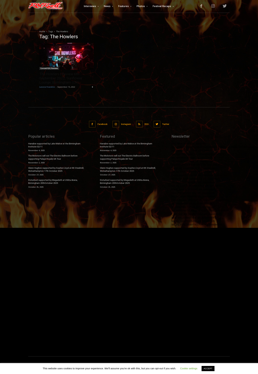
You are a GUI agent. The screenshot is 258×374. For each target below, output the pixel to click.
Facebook (103, 124)
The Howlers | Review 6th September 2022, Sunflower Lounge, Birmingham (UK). (60, 78)
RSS (147, 124)
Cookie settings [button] (189, 368)
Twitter (165, 124)
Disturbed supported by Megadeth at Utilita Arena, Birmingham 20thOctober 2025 (53, 181)
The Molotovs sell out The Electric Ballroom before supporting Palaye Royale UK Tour (52, 157)
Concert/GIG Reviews (49, 68)
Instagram (126, 124)
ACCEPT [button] (208, 368)
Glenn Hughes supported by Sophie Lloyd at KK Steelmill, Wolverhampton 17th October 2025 (56, 169)
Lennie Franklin (47, 87)
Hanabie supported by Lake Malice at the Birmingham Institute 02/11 (54, 145)
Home (42, 31)
